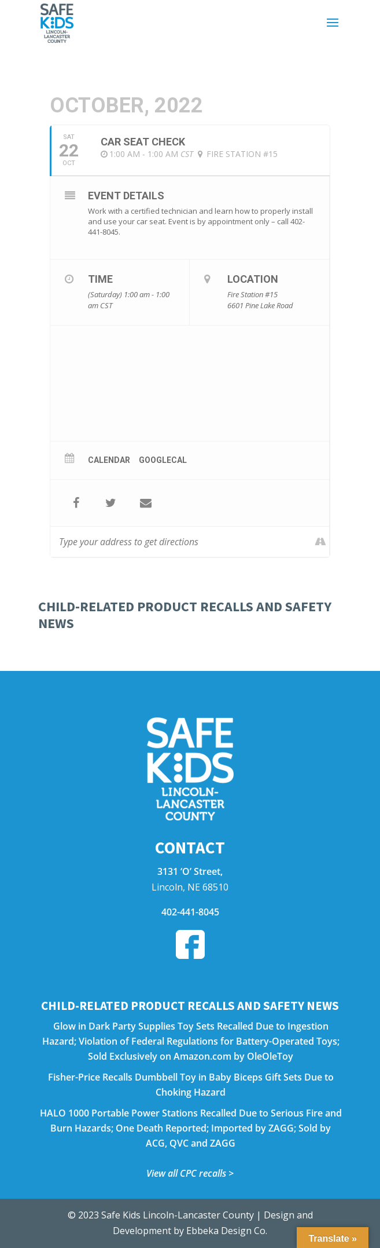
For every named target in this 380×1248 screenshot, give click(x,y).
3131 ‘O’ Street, (190, 871)
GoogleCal (163, 460)
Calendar (109, 460)
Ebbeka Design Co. (226, 1230)
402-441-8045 (190, 912)
